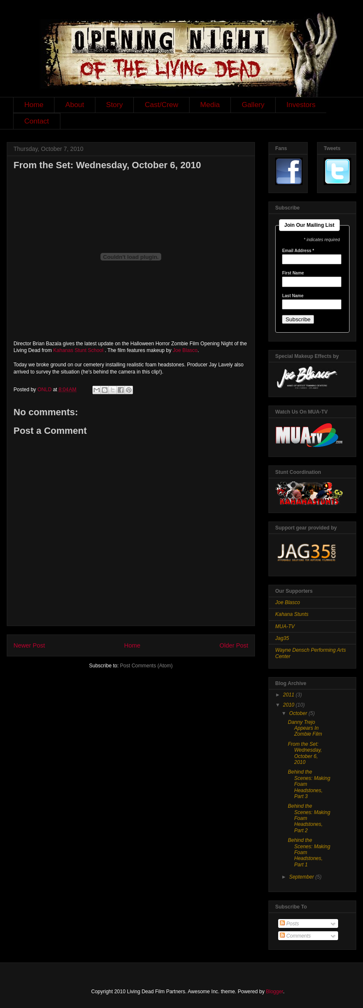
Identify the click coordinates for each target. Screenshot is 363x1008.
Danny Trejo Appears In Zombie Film (305, 728)
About (74, 105)
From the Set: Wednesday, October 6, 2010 (305, 753)
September (302, 877)
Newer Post (29, 645)
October (299, 713)
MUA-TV (285, 626)
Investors (301, 105)
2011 (289, 695)
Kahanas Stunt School (78, 350)
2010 (289, 705)
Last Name (292, 296)
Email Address (298, 251)
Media (209, 105)
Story (114, 105)
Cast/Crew (161, 105)
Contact (36, 121)
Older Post (233, 645)
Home (33, 105)
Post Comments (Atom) (146, 666)
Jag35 (282, 638)
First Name (293, 273)
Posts (289, 924)
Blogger (274, 992)
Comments (295, 936)
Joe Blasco (185, 350)
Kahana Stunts (292, 614)
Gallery (253, 105)
